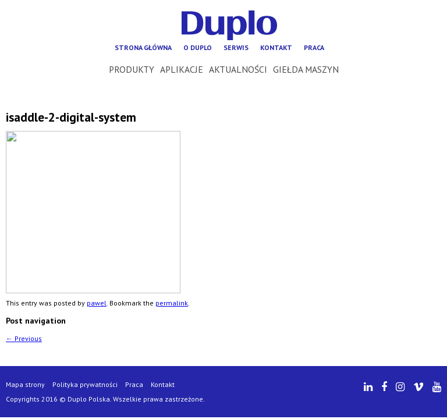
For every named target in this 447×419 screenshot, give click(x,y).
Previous (24, 338)
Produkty (131, 69)
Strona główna (143, 47)
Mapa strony (25, 384)
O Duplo (197, 47)
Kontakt (276, 47)
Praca (314, 47)
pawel (97, 303)
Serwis (236, 47)
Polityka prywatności (85, 384)
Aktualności (238, 69)
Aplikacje (181, 69)
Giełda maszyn (306, 69)
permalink (171, 303)
